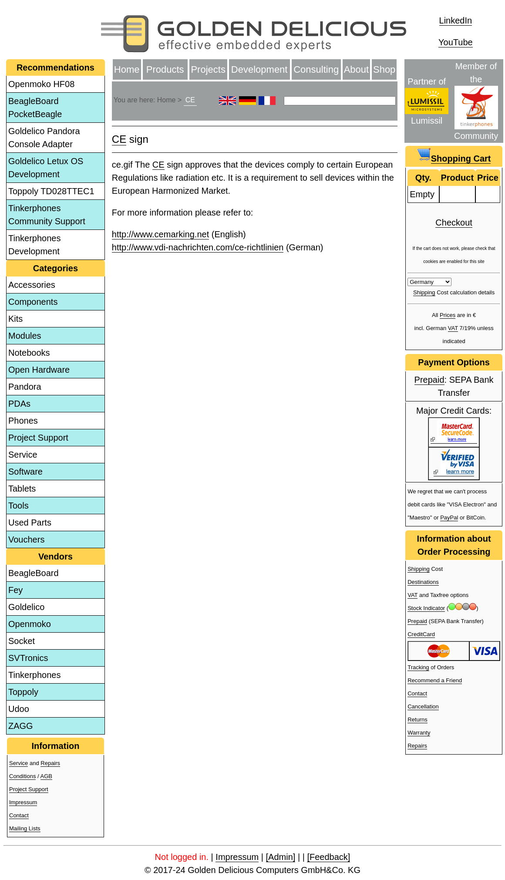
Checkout (453, 222)
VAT (453, 328)
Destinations (423, 582)
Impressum (23, 802)
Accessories (31, 285)
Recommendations (55, 67)
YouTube (455, 42)
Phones (23, 420)
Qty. (423, 177)
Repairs (50, 763)
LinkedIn (455, 20)
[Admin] (281, 857)
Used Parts (29, 522)
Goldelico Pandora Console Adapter (44, 137)
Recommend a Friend (434, 680)
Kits (15, 319)
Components (32, 302)
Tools (18, 505)
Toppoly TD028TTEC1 (51, 191)
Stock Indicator (426, 608)
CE (190, 100)
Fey (15, 590)
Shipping (424, 292)
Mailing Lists (24, 828)
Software (25, 471)
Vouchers (26, 539)
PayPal (449, 517)
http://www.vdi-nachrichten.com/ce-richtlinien (198, 247)
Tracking (418, 667)
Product (457, 177)
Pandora (24, 386)
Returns (417, 719)
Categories (55, 268)
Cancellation (423, 706)
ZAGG (20, 726)
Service (22, 454)
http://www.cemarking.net (160, 234)
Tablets (22, 488)
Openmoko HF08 (41, 84)
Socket (21, 641)
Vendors (55, 556)
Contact (19, 815)
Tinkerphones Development (34, 244)
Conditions (22, 776)
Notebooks (29, 352)
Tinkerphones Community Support (46, 214)
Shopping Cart (461, 158)
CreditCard (421, 634)
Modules (24, 336)
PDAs (19, 403)
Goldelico (26, 607)
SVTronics (28, 658)
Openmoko (29, 624)
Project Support (38, 437)
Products (165, 69)
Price (487, 177)
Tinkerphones (34, 675)
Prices (447, 315)
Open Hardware (39, 369)
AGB (46, 776)
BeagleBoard (33, 573)
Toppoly (23, 692)
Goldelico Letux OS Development (45, 167)
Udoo (18, 709)
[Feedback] (328, 857)
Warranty (418, 732)
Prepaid (429, 379)
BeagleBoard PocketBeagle (35, 107)
